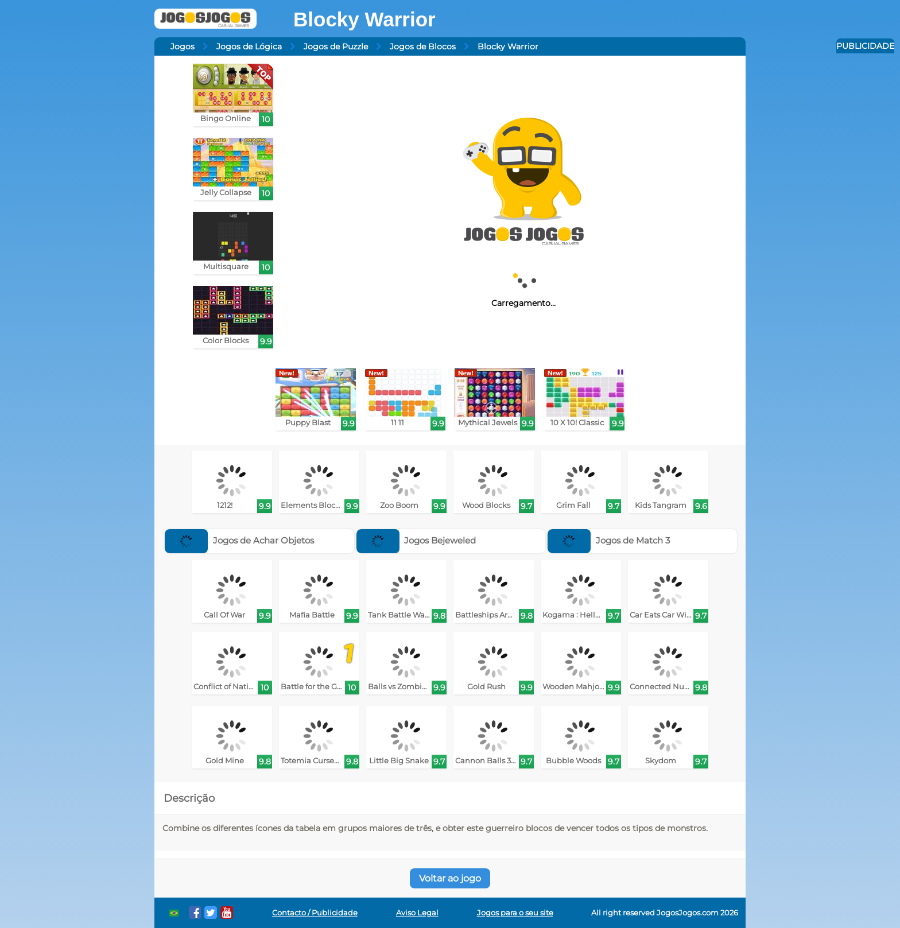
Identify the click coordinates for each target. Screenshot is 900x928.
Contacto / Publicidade (315, 912)
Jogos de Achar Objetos (239, 540)
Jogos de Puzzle (336, 46)
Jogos (182, 46)
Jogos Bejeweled (416, 540)
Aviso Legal (417, 912)
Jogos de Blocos (423, 46)
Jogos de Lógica (249, 46)
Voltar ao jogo (450, 878)
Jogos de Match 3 (609, 540)
